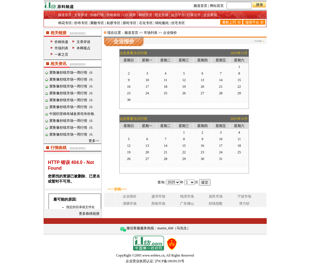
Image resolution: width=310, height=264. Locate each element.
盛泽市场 (158, 196)
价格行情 (97, 15)
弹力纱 (244, 204)
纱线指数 (216, 204)
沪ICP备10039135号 (169, 261)
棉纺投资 (145, 15)
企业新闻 (210, 15)
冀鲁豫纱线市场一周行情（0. (71, 73)
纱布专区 (81, 23)
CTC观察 (129, 15)
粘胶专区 (113, 23)
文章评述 (81, 15)
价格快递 (61, 42)
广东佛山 (187, 204)
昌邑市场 (216, 196)
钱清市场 (187, 196)
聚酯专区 (97, 23)
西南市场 (158, 204)
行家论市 (194, 15)
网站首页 (217, 6)
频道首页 (200, 6)
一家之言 (61, 54)
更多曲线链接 (89, 214)
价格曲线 (113, 15)
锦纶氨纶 (162, 23)
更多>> (94, 141)
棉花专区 (65, 23)
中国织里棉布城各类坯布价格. (72, 114)
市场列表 (61, 48)
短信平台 (178, 15)
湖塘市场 (130, 204)
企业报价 (130, 196)
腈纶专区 (130, 23)
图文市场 (161, 15)
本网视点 (83, 48)
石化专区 (146, 23)
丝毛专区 (178, 23)
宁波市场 (244, 196)
